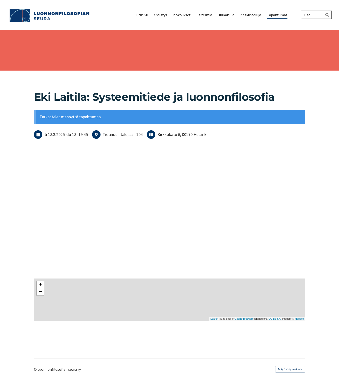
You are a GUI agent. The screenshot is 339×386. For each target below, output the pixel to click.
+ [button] (40, 284)
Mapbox (299, 318)
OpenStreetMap (243, 318)
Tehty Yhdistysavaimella (290, 369)
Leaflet (214, 318)
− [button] (40, 291)
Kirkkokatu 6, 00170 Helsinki (182, 134)
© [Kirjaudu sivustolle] (35, 369)
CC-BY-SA (274, 318)
